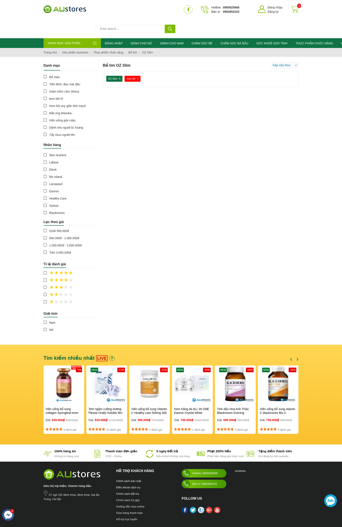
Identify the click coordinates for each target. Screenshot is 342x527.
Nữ (51, 311)
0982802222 (231, 11)
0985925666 (231, 7)
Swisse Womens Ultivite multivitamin (200, 510)
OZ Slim (112, 59)
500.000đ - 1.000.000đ (64, 219)
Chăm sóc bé (85, 510)
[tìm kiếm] (170, 9)
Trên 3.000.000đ (60, 233)
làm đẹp (157, 510)
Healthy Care (58, 179)
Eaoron (54, 172)
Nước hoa (49, 510)
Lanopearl (55, 165)
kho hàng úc (171, 510)
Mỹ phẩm (121, 510)
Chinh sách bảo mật (128, 462)
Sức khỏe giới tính (104, 510)
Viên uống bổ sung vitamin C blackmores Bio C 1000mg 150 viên (277, 393)
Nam (52, 303)
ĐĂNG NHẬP (114, 24)
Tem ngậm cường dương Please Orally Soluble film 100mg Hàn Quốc (105, 393)
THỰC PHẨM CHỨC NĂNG (314, 24)
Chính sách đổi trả (127, 474)
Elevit (53, 150)
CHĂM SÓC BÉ (202, 24)
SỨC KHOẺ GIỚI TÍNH (271, 24)
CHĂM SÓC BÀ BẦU (234, 24)
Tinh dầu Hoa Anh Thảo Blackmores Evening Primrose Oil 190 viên (233, 393)
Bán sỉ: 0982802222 (199, 465)
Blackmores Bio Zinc (140, 510)
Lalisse (54, 143)
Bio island (55, 158)
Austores (240, 452)
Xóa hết (130, 59)
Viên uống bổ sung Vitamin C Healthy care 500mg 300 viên (149, 393)
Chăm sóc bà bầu (66, 510)
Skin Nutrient (57, 136)
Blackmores (57, 194)
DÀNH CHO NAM (172, 24)
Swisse (54, 186)
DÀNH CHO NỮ (141, 24)
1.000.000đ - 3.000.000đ (65, 226)
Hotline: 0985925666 (200, 454)
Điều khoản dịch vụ (128, 468)
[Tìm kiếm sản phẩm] (136, 9)
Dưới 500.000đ (59, 212)
